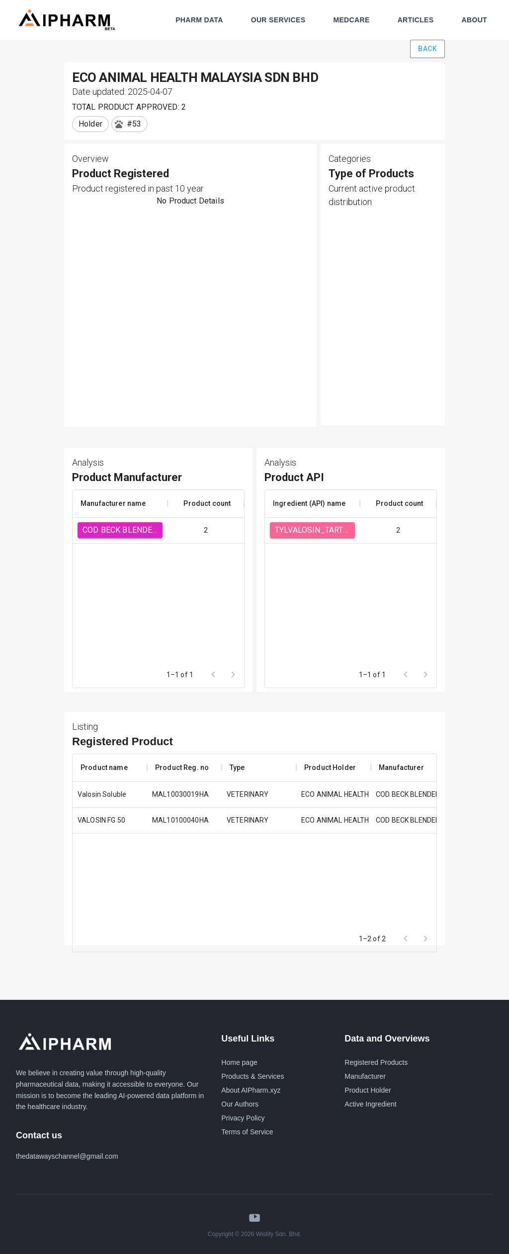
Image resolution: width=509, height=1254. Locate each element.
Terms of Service (247, 1132)
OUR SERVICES (278, 20)
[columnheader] (120, 503)
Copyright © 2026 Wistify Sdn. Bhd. (254, 1234)
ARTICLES (416, 20)
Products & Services (252, 1076)
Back (427, 49)
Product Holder (367, 1090)
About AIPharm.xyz (250, 1090)
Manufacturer (364, 1076)
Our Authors (239, 1104)
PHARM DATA (199, 20)
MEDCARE (351, 20)
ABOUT (474, 20)
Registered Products (376, 1062)
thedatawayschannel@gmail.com (67, 1156)
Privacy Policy (242, 1118)
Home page (239, 1062)
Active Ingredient (370, 1104)
